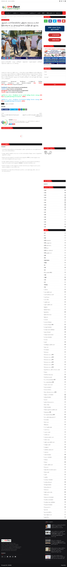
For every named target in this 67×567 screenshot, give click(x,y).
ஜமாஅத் (55, 509)
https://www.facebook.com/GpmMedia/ (17, 87)
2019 (55, 207)
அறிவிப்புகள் (55, 302)
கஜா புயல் (55, 347)
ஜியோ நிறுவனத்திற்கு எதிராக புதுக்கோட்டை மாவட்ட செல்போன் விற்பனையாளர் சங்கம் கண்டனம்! (58, 557)
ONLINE (55, 262)
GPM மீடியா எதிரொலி (55, 250)
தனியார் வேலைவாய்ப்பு (55, 402)
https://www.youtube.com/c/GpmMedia (14, 92)
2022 (55, 200)
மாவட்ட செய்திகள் (55, 457)
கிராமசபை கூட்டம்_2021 (55, 359)
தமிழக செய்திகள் (55, 397)
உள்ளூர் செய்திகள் (55, 327)
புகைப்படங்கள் (55, 432)
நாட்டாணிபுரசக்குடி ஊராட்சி (55, 417)
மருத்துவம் (55, 447)
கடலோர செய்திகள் (55, 337)
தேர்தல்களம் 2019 (55, 412)
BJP (55, 233)
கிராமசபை (55, 352)
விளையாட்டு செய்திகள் (55, 497)
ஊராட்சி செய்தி (55, 332)
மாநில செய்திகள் (55, 454)
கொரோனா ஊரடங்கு (55, 374)
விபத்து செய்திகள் (55, 484)
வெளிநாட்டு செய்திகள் (55, 499)
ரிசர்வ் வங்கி (55, 472)
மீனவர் (55, 462)
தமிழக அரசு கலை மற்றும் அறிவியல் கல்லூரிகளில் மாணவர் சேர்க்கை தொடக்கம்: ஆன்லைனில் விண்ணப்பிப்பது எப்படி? (58, 550)
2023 (55, 197)
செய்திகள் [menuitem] (8, 13)
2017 (55, 212)
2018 (55, 209)
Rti (55, 265)
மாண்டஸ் (55, 452)
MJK (55, 257)
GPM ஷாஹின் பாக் (55, 253)
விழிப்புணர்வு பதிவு (55, 492)
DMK (55, 238)
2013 (55, 222)
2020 (55, 205)
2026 (55, 190)
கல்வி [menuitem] (39, 13)
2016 (55, 214)
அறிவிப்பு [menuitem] (15, 13)
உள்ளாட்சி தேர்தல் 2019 (55, 324)
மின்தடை (55, 459)
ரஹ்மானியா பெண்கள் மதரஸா (55, 469)
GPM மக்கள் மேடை (55, 245)
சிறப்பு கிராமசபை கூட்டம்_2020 (55, 392)
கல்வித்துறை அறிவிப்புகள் (55, 344)
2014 (55, 219)
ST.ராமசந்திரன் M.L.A (55, 272)
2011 (55, 226)
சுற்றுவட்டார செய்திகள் (8, 16)
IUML (55, 255)
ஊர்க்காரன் (4, 27)
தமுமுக (55, 399)
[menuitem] (3, 13)
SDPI (55, 267)
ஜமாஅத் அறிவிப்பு (55, 512)
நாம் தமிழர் (55, 419)
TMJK (55, 275)
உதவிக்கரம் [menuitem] (32, 13)
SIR (55, 270)
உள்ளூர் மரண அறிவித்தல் (55, 329)
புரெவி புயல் (55, 434)
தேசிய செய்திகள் (55, 407)
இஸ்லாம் (55, 317)
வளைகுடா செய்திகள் (55, 479)
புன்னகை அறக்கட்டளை (55, 437)
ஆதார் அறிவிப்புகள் (55, 304)
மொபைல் (55, 467)
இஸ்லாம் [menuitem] (58, 13)
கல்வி (55, 342)
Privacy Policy (63, 565)
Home (2, 16)
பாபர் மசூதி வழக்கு (55, 427)
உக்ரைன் (55, 319)
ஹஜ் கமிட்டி (55, 517)
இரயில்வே (55, 312)
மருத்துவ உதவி (55, 444)
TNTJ (55, 279)
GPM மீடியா (55, 248)
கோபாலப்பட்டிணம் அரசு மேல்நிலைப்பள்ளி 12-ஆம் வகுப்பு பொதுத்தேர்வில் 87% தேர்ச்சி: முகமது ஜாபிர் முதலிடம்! (58, 542)
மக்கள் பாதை (55, 439)
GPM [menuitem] (43, 13)
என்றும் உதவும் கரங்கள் (55, 334)
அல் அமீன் (55, 299)
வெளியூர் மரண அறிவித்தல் (55, 502)
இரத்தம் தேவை (55, 309)
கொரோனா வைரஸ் (55, 377)
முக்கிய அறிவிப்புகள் (55, 464)
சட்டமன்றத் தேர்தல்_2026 (55, 382)
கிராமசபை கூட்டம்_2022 (55, 362)
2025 (55, 192)
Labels (45, 230)
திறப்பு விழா (55, 404)
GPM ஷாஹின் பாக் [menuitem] (50, 13)
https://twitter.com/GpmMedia (14, 89)
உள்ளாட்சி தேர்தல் (55, 322)
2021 (55, 202)
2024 (55, 195)
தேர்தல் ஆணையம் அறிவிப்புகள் (55, 409)
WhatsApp (55, 284)
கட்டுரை (55, 339)
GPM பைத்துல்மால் (55, 243)
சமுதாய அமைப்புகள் (55, 384)
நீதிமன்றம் (55, 424)
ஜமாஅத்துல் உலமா (55, 514)
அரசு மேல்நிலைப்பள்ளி (55, 294)
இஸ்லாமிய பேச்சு (55, 314)
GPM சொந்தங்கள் (55, 240)
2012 (55, 224)
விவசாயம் (55, 489)
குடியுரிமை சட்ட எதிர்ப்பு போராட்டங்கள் (55, 369)
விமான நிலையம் (55, 487)
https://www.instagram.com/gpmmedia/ (18, 90)
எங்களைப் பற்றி (4, 1)
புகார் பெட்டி (55, 429)
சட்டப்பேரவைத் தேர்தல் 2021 (55, 379)
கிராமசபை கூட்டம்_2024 (55, 367)
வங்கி (55, 474)
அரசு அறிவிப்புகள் (55, 292)
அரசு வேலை (55, 297)
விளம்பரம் (55, 494)
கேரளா (55, 372)
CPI (55, 235)
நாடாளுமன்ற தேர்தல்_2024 (55, 414)
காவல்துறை (55, 349)
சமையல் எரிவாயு (55, 389)
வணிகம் (55, 477)
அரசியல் (55, 289)
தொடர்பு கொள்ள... (11, 1)
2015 (55, 217)
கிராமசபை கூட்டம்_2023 (55, 364)
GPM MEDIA (9, 565)
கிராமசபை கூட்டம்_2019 (55, 354)
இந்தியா (55, 307)
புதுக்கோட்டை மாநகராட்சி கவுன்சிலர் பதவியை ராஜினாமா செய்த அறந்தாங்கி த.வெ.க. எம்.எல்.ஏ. (58, 526)
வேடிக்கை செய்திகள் (55, 504)
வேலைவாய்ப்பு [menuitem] (23, 13)
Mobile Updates (55, 260)
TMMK (55, 277)
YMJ (55, 287)
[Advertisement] (25, 68)
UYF (55, 282)
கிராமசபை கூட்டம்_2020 (55, 357)
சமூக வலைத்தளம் (55, 387)
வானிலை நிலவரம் (55, 482)
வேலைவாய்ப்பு (55, 507)
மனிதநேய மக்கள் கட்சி (55, 449)
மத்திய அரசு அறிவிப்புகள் (55, 442)
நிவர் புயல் (55, 422)
